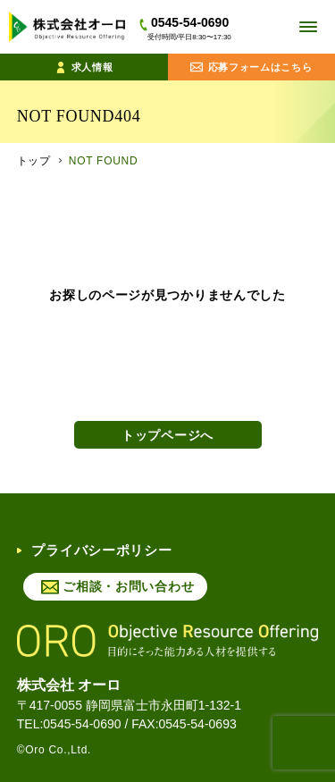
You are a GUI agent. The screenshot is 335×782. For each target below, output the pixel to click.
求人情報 (83, 67)
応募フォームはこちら (251, 67)
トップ (34, 161)
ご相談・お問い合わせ (128, 586)
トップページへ (167, 435)
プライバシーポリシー (94, 550)
